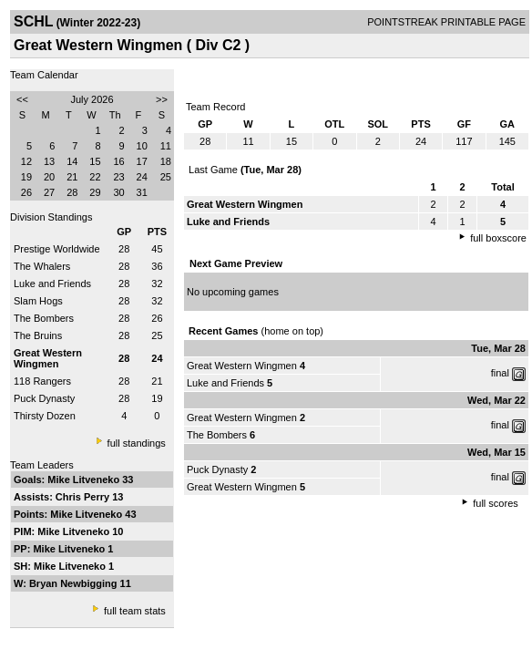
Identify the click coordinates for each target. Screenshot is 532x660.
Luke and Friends (52, 283)
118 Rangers (42, 381)
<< (22, 99)
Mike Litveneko (84, 479)
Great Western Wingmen (242, 365)
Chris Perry (84, 496)
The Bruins (38, 335)
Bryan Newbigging (74, 583)
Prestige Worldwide (57, 248)
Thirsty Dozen (45, 415)
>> (162, 99)
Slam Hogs (38, 300)
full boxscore (498, 237)
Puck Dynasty (44, 398)
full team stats (135, 610)
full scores (495, 503)
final (500, 372)
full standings (136, 443)
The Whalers (42, 266)
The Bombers (44, 318)
